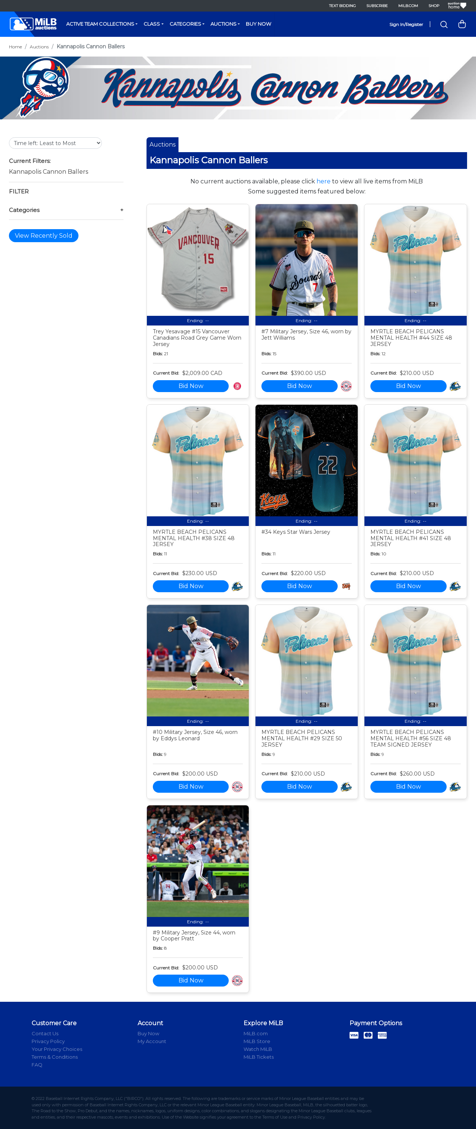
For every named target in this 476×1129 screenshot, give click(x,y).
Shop (433, 5)
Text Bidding (342, 5)
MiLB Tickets (259, 1057)
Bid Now (190, 385)
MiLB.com (408, 5)
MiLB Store (257, 1041)
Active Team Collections (100, 24)
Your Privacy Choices (57, 1049)
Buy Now (258, 24)
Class (152, 24)
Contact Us (45, 1033)
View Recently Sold (44, 235)
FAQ (37, 1065)
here (323, 181)
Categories (185, 24)
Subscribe (377, 5)
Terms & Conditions (55, 1057)
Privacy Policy (48, 1041)
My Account (152, 1041)
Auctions (223, 24)
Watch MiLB (258, 1049)
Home (15, 46)
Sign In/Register (406, 24)
